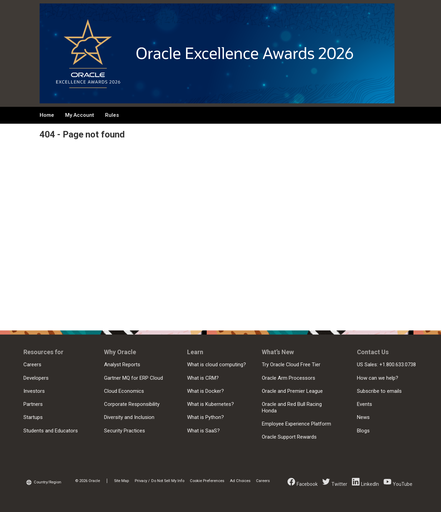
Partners (33, 404)
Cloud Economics (124, 391)
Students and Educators (50, 431)
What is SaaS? (203, 431)
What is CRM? (203, 378)
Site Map (121, 481)
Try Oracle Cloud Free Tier (291, 364)
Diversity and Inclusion (129, 417)
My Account (79, 115)
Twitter (339, 484)
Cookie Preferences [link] (207, 481)
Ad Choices (240, 481)
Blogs (363, 431)
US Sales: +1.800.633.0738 (386, 364)
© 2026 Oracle (87, 481)
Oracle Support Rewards (289, 437)
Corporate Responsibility (132, 404)
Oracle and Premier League (292, 391)
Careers (32, 364)
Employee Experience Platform (296, 424)
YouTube (402, 484)
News (363, 417)
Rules (112, 115)
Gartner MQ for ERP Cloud (133, 378)
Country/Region (47, 482)
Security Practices (124, 431)
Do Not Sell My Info (167, 481)
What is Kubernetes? (210, 404)
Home (47, 115)
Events (364, 404)
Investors (34, 391)
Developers (36, 378)
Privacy (141, 481)
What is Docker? (205, 391)
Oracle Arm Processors (288, 378)
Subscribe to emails (379, 391)
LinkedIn (370, 484)
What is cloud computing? (216, 364)
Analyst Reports (122, 364)
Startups (33, 417)
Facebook (307, 484)
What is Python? (205, 417)
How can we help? (377, 378)
